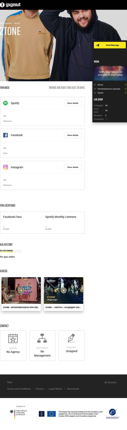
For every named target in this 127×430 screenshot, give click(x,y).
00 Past (18, 250)
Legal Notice (55, 388)
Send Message (112, 45)
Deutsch (112, 382)
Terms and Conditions (19, 388)
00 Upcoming (6, 250)
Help (9, 382)
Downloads (73, 388)
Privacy (40, 388)
